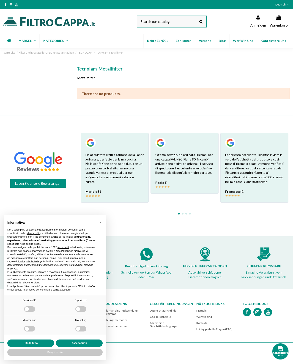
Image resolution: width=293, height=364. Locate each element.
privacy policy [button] (33, 233)
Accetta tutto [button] (79, 343)
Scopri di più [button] (55, 352)
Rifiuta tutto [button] (31, 343)
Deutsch (282, 4)
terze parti (63, 247)
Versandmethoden (115, 326)
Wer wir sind (204, 316)
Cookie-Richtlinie (160, 316)
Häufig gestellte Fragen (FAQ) (214, 329)
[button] (27, 41)
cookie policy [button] (33, 243)
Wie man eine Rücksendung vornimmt (120, 312)
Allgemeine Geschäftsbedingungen (164, 324)
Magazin (201, 310)
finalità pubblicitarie (28, 261)
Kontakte (202, 323)
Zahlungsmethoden (115, 320)
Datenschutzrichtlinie (163, 310)
